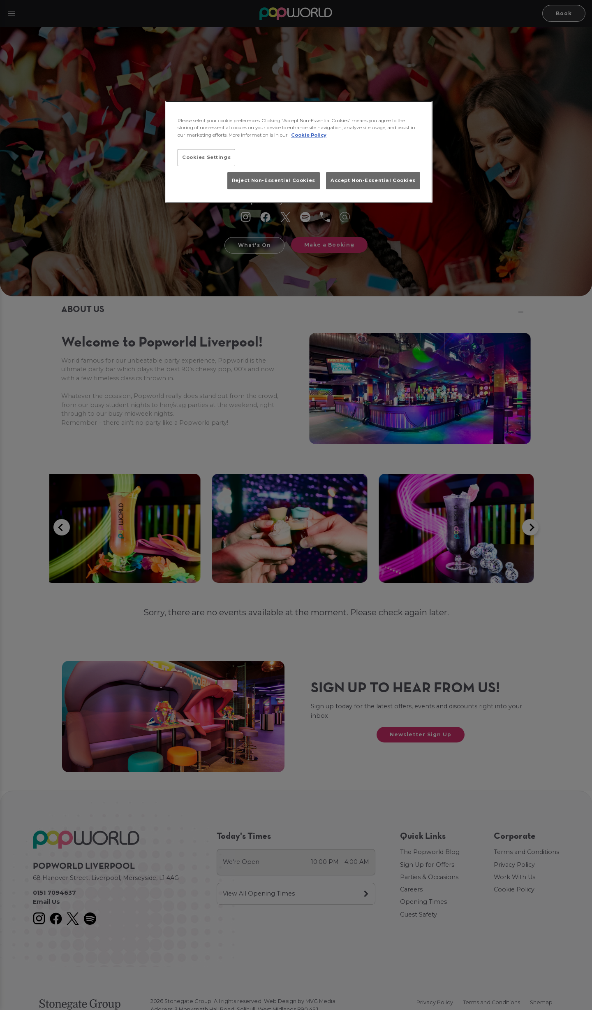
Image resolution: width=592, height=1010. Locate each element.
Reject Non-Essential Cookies (273, 180)
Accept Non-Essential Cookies (373, 180)
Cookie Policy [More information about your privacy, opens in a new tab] (308, 135)
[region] (298, 152)
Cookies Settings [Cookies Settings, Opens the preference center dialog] (206, 157)
